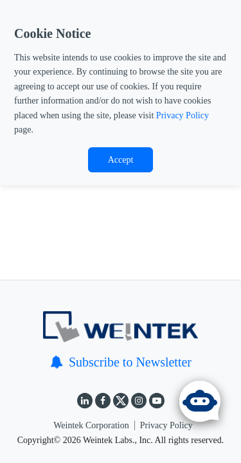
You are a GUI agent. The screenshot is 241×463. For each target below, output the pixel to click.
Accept (121, 160)
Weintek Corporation (91, 425)
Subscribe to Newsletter (120, 362)
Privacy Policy (182, 115)
